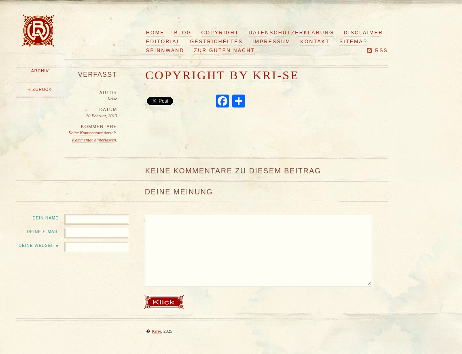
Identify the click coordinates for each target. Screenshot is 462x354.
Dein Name (45, 218)
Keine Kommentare (86, 132)
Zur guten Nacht (224, 50)
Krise (156, 331)
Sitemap (353, 41)
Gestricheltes (216, 41)
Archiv (40, 71)
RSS (381, 50)
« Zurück (40, 89)
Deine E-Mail (43, 232)
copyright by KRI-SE (222, 75)
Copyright (220, 33)
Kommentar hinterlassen (94, 139)
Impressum (271, 41)
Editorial (163, 41)
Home (155, 33)
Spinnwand (165, 50)
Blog (183, 33)
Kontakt (315, 41)
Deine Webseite (39, 245)
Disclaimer (363, 33)
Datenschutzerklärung (291, 33)
